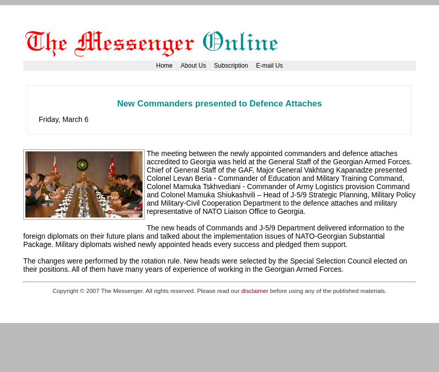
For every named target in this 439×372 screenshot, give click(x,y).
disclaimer (254, 290)
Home (164, 65)
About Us (193, 65)
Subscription (231, 65)
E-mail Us (269, 65)
